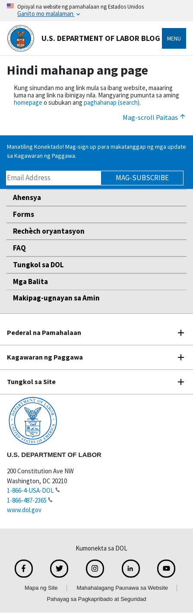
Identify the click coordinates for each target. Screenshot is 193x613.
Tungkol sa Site (31, 381)
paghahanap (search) (111, 102)
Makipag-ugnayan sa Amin (56, 298)
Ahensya (27, 197)
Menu (174, 38)
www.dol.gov (24, 510)
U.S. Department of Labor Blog (83, 38)
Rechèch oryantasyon (49, 231)
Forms (23, 214)
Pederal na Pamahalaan (44, 332)
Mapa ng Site (41, 588)
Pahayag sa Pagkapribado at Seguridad (96, 599)
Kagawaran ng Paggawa (45, 357)
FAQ (19, 248)
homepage (28, 102)
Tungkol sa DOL (38, 264)
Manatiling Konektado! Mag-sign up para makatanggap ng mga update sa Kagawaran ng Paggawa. (96, 151)
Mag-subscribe (142, 177)
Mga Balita (30, 281)
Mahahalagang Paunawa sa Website (122, 588)
